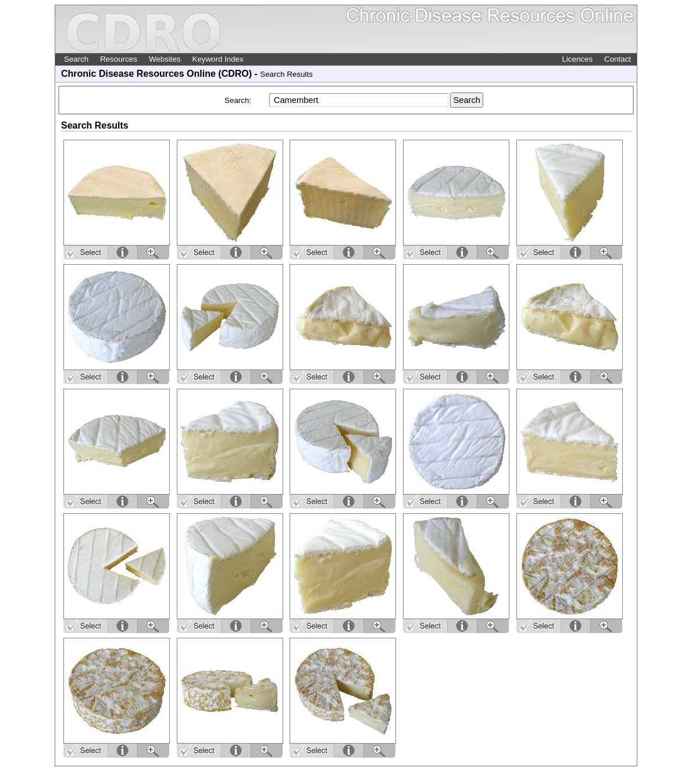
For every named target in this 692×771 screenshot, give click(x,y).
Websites (165, 59)
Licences (577, 59)
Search (76, 59)
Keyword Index (218, 59)
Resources (118, 59)
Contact (617, 59)
